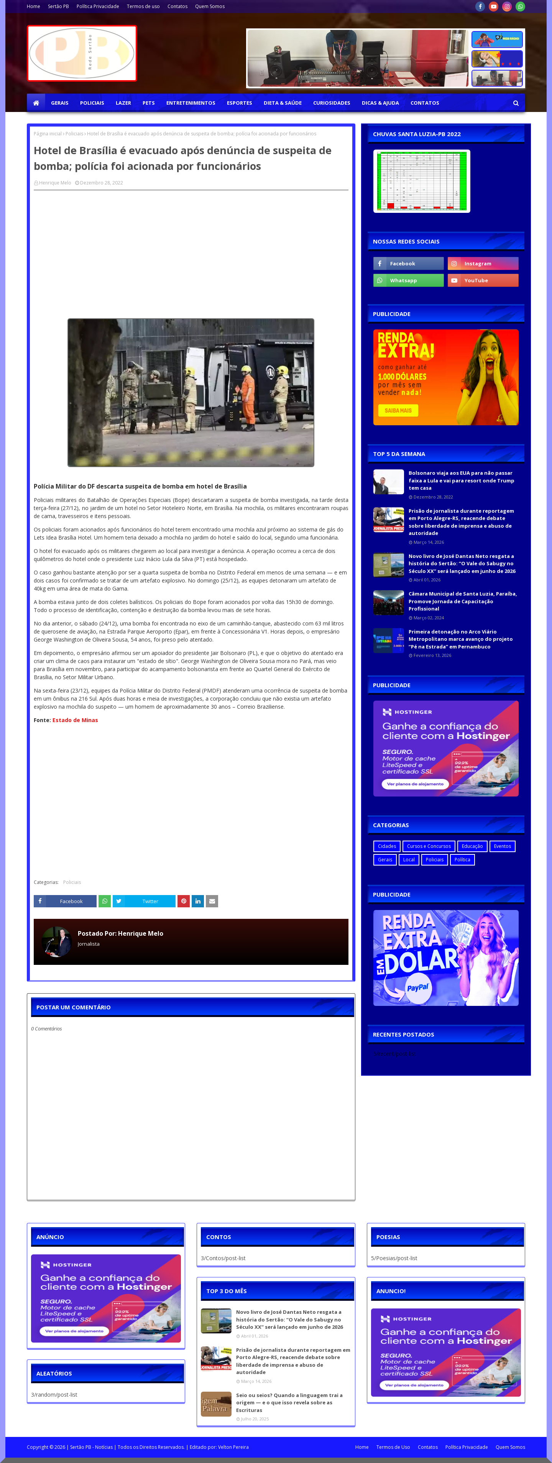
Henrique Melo (55, 182)
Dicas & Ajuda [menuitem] (380, 102)
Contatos (177, 6)
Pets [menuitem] (149, 102)
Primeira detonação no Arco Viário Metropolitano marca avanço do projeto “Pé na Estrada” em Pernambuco (461, 639)
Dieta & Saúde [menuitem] (283, 102)
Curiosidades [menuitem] (331, 102)
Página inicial (48, 133)
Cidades (387, 846)
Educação (472, 846)
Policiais (74, 133)
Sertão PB (58, 6)
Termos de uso (143, 6)
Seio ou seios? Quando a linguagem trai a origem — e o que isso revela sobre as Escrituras (289, 1403)
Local (409, 859)
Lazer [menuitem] (123, 102)
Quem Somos (210, 6)
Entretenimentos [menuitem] (190, 102)
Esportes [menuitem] (239, 102)
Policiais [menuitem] (92, 102)
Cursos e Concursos (429, 846)
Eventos (502, 846)
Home (33, 6)
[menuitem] (36, 103)
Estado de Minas (75, 720)
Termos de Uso (393, 1447)
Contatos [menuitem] (425, 102)
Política (462, 859)
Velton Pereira (233, 1447)
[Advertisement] (191, 251)
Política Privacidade (98, 6)
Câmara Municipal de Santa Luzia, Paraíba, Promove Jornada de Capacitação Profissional (463, 601)
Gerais (385, 859)
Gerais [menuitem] (60, 102)
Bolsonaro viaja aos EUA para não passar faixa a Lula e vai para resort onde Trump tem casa (461, 480)
